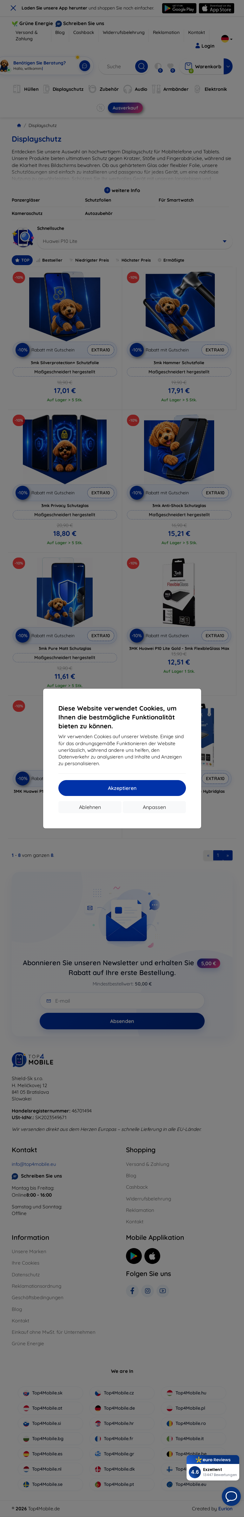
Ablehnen (90, 807)
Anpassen (154, 807)
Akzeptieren (122, 788)
